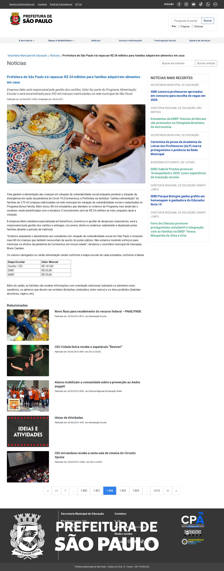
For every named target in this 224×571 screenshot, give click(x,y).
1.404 (135, 490)
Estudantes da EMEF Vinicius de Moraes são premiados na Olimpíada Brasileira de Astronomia (178, 123)
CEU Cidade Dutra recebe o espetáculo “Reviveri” (88, 347)
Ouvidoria (42, 4)
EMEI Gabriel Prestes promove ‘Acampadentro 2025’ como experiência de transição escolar (178, 173)
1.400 (83, 490)
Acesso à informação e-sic (22, 4)
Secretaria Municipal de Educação (27, 55)
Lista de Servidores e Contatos (132, 526)
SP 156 (78, 4)
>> (167, 490)
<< (56, 490)
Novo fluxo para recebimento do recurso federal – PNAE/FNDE (98, 311)
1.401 (96, 490)
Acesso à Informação (130, 40)
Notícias (199, 26)
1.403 (122, 490)
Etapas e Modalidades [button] (61, 40)
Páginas (185, 26)
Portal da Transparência (61, 4)
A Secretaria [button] (26, 40)
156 (118, 521)
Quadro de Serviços (199, 40)
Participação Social (165, 40)
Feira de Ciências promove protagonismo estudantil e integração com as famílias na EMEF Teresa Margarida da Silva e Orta (177, 229)
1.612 (156, 490)
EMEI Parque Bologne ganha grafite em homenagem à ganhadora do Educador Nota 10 (178, 200)
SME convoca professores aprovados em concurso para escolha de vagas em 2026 (178, 96)
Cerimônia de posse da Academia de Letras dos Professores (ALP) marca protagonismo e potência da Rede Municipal (176, 148)
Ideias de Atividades (69, 417)
